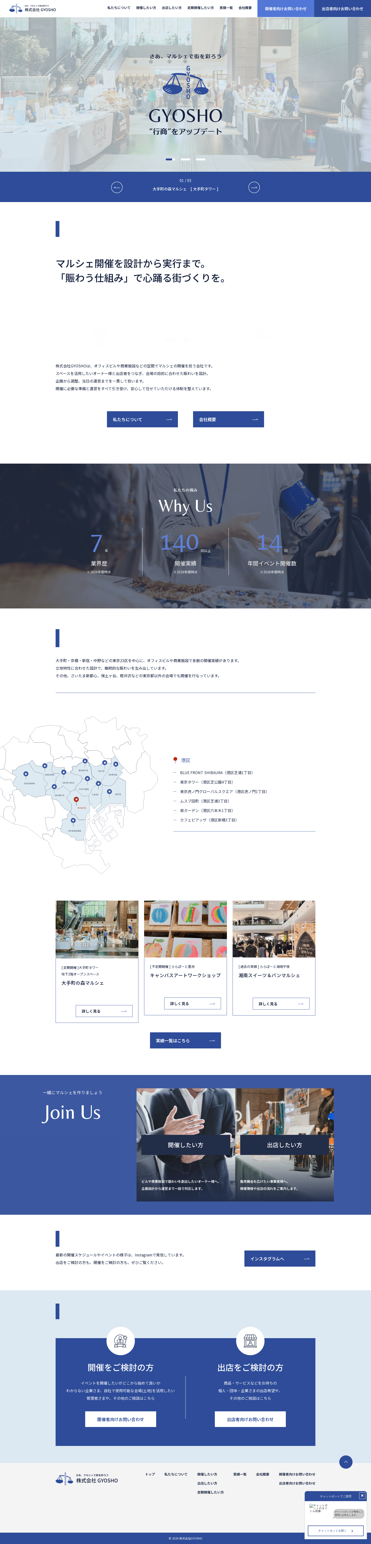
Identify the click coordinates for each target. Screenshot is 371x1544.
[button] (170, 159)
